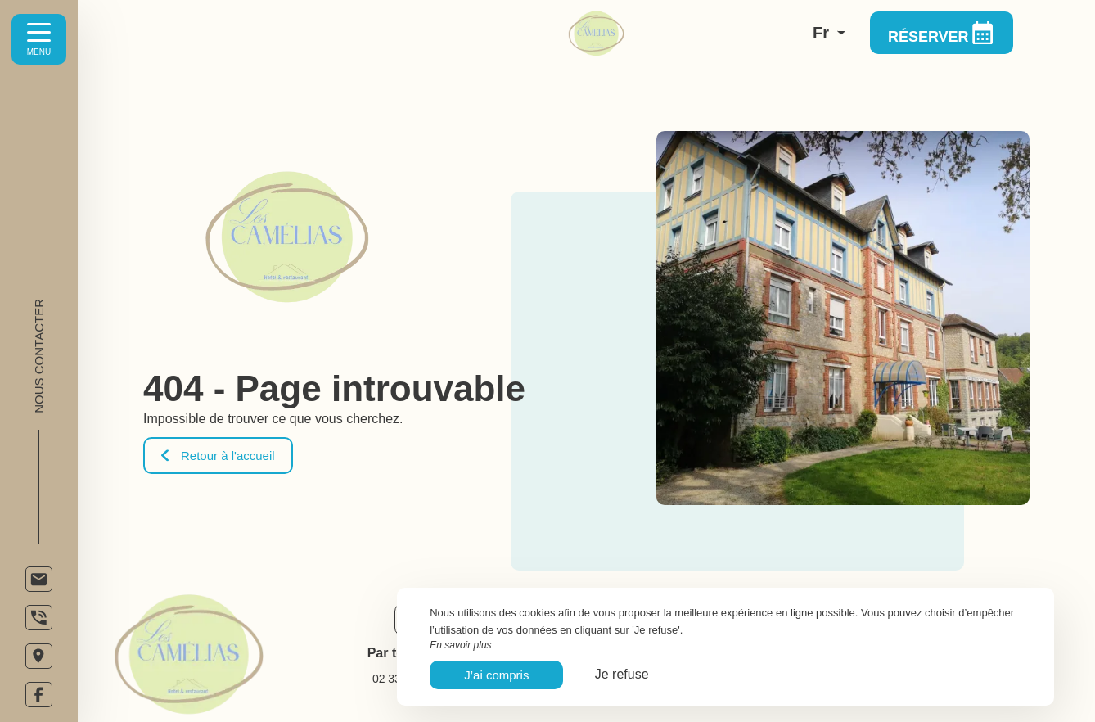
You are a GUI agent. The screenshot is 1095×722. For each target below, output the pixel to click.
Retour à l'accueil (218, 456)
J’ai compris (496, 675)
